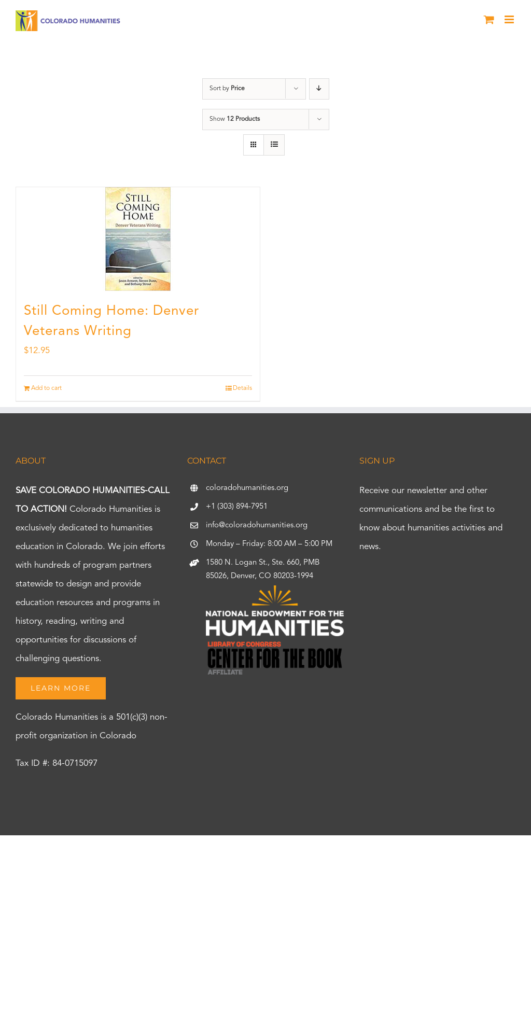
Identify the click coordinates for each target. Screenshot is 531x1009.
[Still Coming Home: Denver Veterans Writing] (138, 239)
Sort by (227, 89)
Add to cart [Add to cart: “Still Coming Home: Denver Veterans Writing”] (46, 388)
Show (234, 119)
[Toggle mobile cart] (489, 19)
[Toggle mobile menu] (510, 19)
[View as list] (274, 145)
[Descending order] (319, 89)
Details (242, 388)
